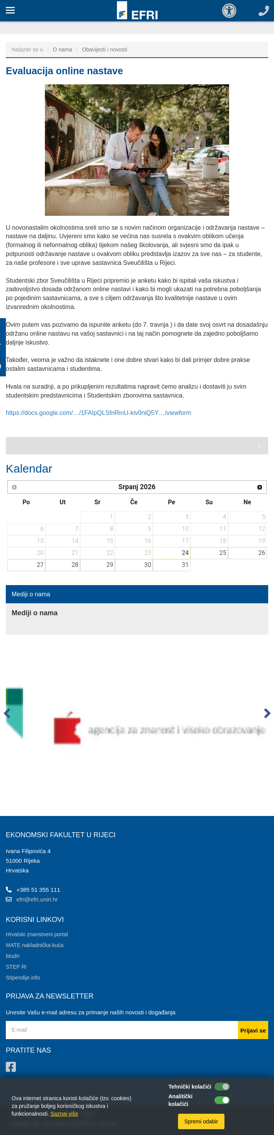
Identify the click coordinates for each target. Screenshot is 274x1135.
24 (185, 552)
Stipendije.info (23, 978)
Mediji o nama (31, 594)
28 (75, 564)
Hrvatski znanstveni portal (37, 934)
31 (185, 564)
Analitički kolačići (180, 1100)
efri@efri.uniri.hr (37, 899)
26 (262, 552)
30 (147, 564)
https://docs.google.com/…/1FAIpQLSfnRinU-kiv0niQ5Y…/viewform (98, 413)
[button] (7, 715)
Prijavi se (253, 1030)
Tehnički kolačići (189, 1087)
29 (109, 564)
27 (40, 564)
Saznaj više (64, 1114)
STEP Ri (16, 967)
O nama (63, 49)
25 (222, 552)
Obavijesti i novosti (104, 49)
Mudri (12, 956)
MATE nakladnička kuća (34, 945)
